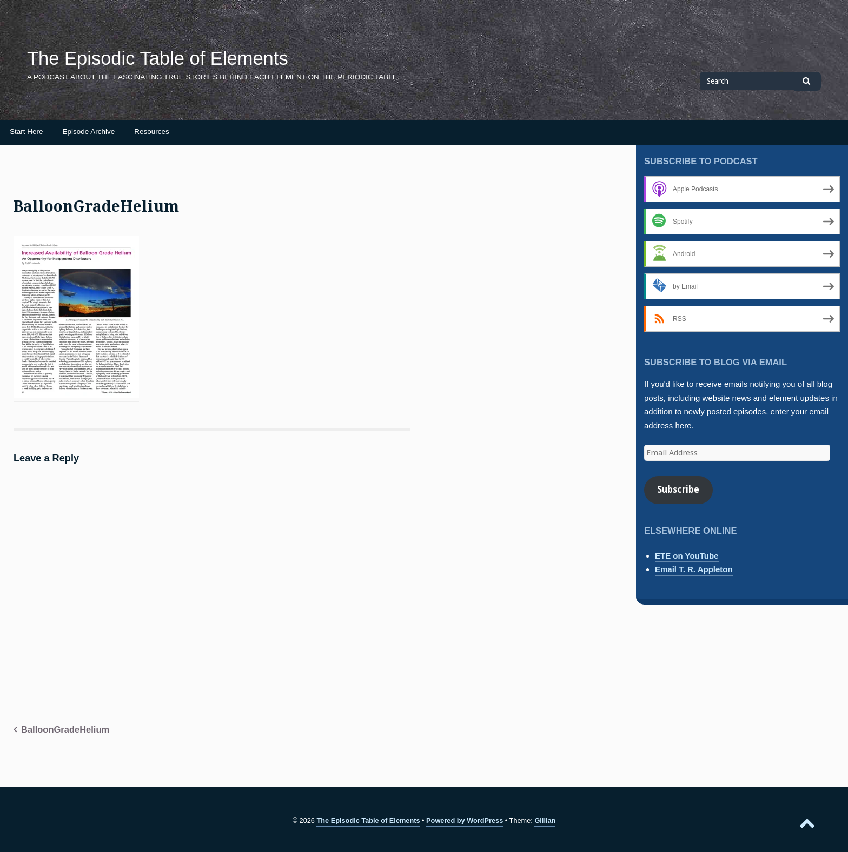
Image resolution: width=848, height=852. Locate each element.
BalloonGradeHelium (65, 729)
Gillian (544, 820)
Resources (151, 132)
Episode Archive (89, 132)
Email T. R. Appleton (694, 569)
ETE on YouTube (687, 555)
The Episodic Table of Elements (157, 58)
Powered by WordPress (464, 820)
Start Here (26, 132)
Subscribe (678, 489)
